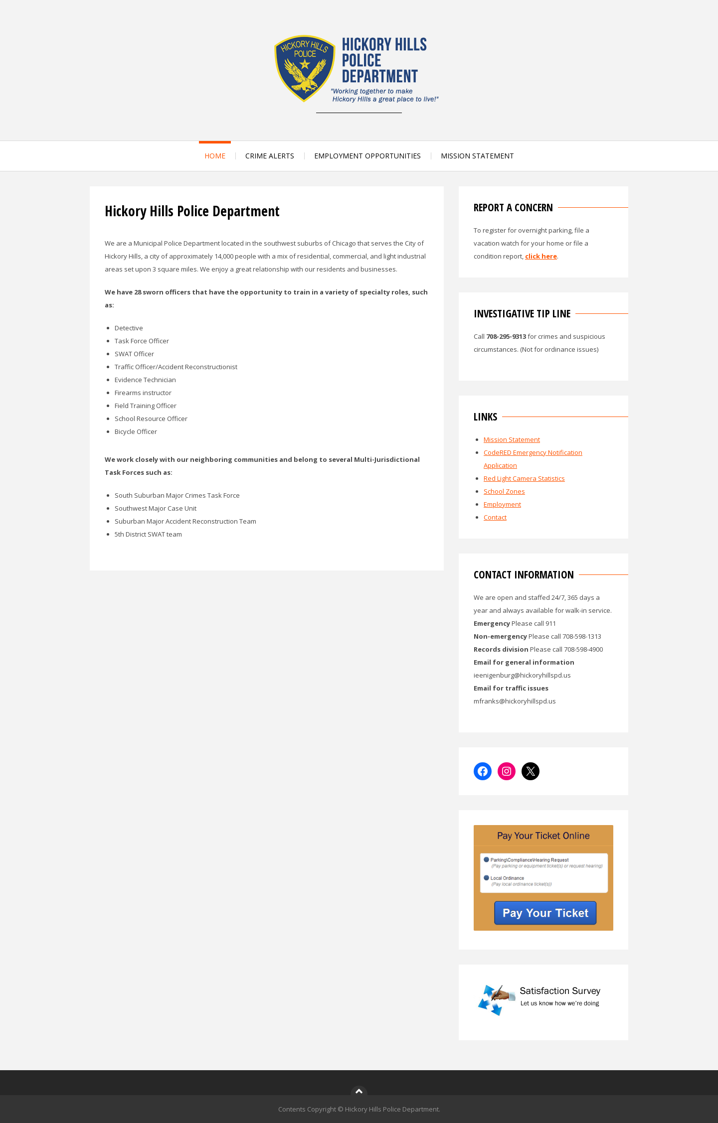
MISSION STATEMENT (477, 155)
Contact (495, 517)
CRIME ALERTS (269, 155)
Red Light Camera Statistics (524, 478)
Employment (502, 504)
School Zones (504, 491)
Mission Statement (512, 439)
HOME (214, 155)
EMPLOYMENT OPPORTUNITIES (367, 155)
